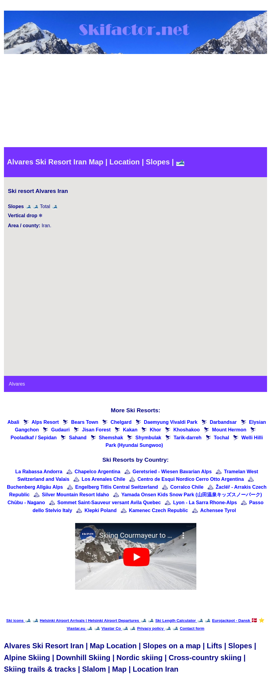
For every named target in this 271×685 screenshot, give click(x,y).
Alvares (17, 383)
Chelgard (120, 422)
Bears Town (84, 422)
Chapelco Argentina (97, 471)
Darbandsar (223, 422)
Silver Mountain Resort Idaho (75, 494)
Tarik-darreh (188, 437)
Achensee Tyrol (218, 510)
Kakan (130, 429)
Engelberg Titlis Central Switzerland (116, 487)
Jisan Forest (96, 429)
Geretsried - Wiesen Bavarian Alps (172, 471)
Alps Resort (45, 422)
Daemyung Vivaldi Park (171, 422)
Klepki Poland (100, 510)
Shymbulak (148, 437)
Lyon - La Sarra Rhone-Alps (205, 502)
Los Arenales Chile (103, 479)
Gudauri (60, 429)
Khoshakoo (186, 429)
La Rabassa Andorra (38, 471)
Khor (155, 429)
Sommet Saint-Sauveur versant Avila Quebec (109, 502)
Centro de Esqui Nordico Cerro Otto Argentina (190, 479)
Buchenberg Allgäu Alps (35, 487)
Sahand (77, 437)
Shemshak (111, 437)
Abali (13, 422)
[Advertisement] (135, 101)
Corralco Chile (186, 487)
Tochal (221, 437)
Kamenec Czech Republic (158, 510)
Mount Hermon (229, 429)
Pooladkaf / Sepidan (34, 437)
